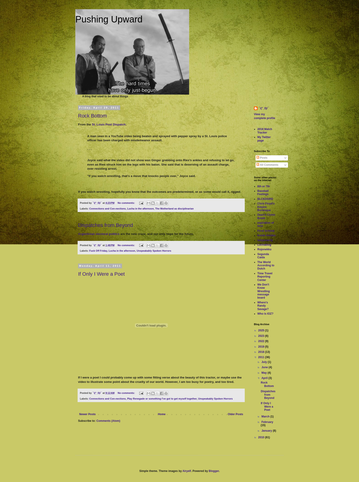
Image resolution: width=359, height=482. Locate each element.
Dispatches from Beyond (105, 225)
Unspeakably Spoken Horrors (154, 250)
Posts (261, 157)
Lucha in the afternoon (140, 208)
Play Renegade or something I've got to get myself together (162, 398)
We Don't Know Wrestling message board (263, 291)
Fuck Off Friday (98, 250)
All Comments (267, 164)
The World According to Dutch (265, 265)
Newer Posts (87, 414)
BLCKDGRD (265, 199)
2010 (261, 437)
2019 (261, 346)
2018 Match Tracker (264, 131)
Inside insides (266, 235)
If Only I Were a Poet (101, 274)
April (265, 378)
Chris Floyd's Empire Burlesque (266, 207)
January (267, 430)
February (267, 422)
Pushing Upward (109, 19)
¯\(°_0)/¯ (263, 108)
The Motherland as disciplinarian (174, 208)
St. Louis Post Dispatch (108, 124)
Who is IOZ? (265, 313)
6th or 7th (263, 186)
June (265, 367)
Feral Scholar (266, 230)
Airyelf (186, 471)
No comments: (127, 203)
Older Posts (235, 414)
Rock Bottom (92, 116)
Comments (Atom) (108, 420)
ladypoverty (265, 240)
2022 (261, 341)
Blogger (214, 471)
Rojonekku (264, 249)
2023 (261, 336)
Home (162, 414)
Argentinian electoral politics (99, 234)
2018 (261, 352)
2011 (261, 357)
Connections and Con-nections (107, 208)
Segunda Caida (263, 256)
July (264, 362)
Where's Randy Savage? (263, 306)
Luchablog (264, 244)
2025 (261, 330)
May (264, 372)
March (265, 416)
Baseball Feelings (263, 192)
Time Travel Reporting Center (264, 277)
